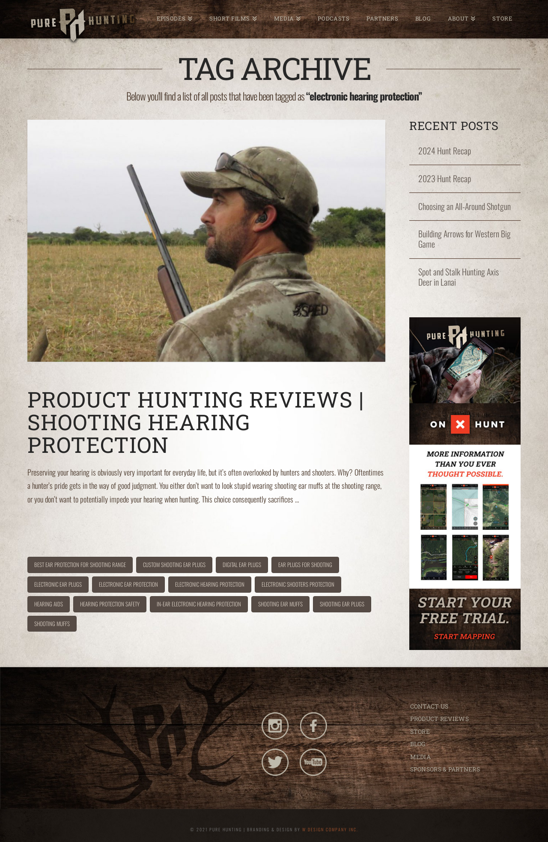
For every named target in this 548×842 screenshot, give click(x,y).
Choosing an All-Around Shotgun (464, 206)
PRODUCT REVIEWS (439, 719)
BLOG (418, 744)
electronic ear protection (128, 584)
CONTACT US (429, 706)
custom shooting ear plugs (174, 564)
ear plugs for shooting (305, 564)
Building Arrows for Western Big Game (464, 239)
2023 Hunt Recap (444, 179)
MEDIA (420, 757)
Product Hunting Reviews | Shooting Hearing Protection (195, 422)
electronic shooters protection (298, 584)
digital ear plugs (242, 564)
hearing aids (48, 604)
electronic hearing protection (209, 584)
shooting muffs (52, 623)
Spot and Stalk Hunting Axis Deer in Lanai (458, 277)
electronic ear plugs (58, 584)
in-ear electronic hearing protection (199, 604)
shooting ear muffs (280, 604)
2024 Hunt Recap (444, 151)
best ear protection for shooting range (80, 564)
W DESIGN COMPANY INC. (330, 829)
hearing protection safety (110, 604)
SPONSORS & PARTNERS (445, 769)
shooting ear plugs (342, 604)
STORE (420, 731)
